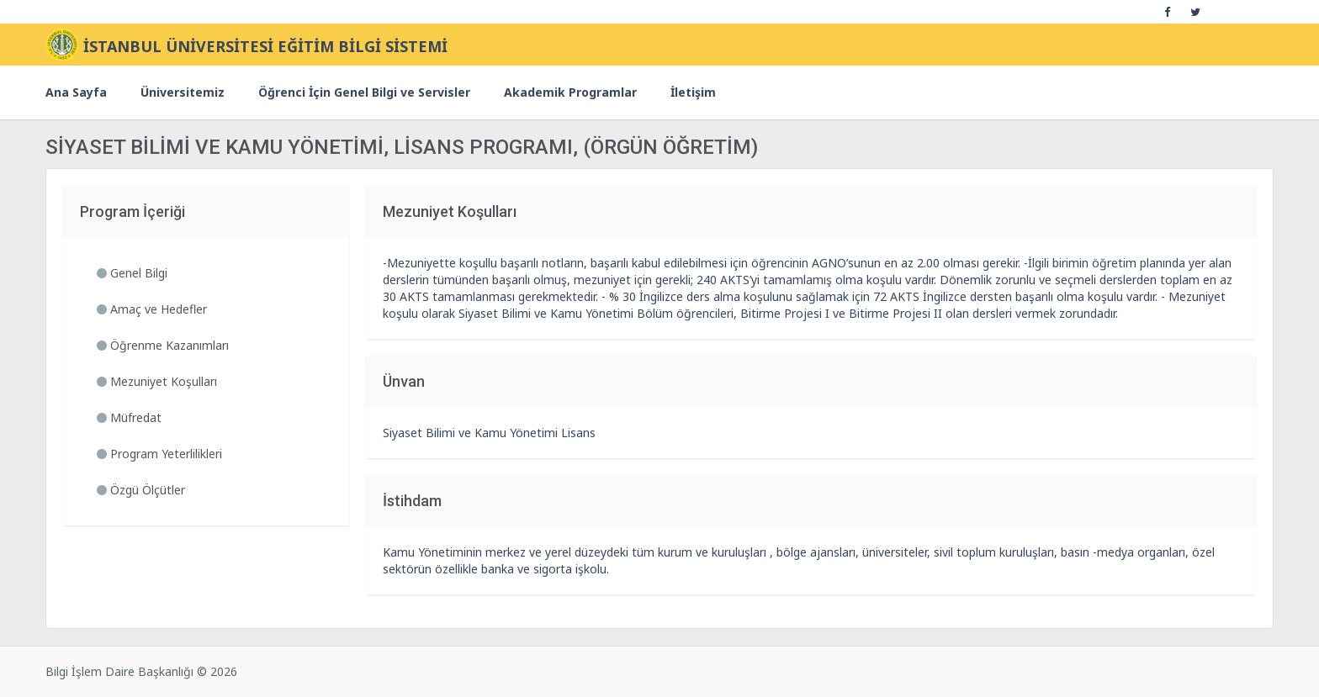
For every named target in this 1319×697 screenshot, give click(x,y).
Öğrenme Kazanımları (163, 345)
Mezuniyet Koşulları (157, 381)
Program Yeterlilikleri (159, 454)
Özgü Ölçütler (141, 490)
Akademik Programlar (570, 92)
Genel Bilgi (132, 273)
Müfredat (129, 417)
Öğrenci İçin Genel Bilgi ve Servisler (364, 92)
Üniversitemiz (182, 92)
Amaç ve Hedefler (152, 309)
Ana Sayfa (76, 92)
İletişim (693, 92)
